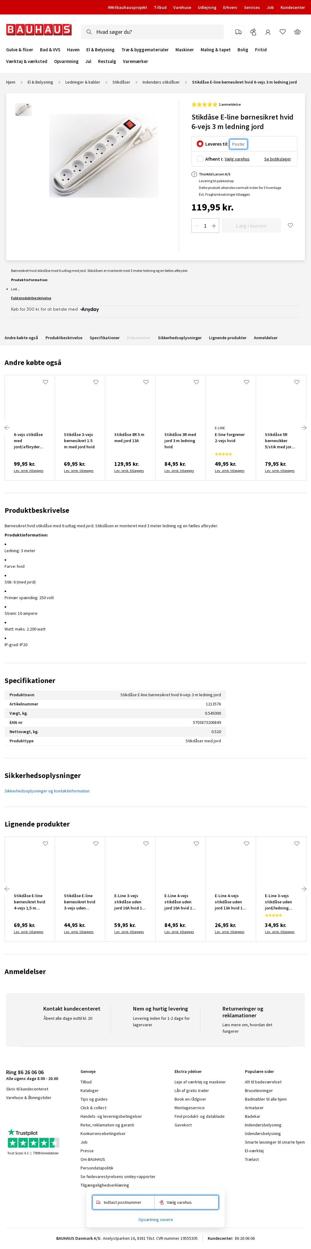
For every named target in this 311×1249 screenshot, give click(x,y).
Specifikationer (105, 337)
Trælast (252, 1159)
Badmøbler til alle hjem (266, 1099)
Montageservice (190, 1107)
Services (252, 7)
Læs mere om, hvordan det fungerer (247, 1028)
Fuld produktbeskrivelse (31, 298)
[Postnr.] (238, 144)
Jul (88, 61)
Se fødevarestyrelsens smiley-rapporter (118, 1176)
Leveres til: (216, 144)
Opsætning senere (155, 1219)
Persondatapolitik (97, 1168)
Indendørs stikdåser (161, 82)
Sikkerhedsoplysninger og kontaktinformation (47, 791)
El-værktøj (254, 1150)
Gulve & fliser (19, 50)
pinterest (52, 1114)
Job (270, 7)
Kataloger (90, 1090)
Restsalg (107, 61)
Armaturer (254, 1107)
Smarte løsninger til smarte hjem (275, 1142)
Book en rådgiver (190, 1099)
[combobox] (152, 32)
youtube (37, 1114)
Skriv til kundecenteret (27, 1089)
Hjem (10, 82)
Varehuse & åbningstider (28, 1097)
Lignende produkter (227, 337)
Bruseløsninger (259, 1090)
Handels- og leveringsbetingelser (111, 1116)
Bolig (243, 50)
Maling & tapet (216, 50)
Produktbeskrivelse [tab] (37, 510)
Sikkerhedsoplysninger (180, 337)
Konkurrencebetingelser (103, 1133)
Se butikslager (277, 159)
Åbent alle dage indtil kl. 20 (67, 1018)
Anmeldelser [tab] (25, 971)
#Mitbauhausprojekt (127, 7)
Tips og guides (94, 1099)
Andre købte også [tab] (33, 362)
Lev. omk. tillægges (28, 470)
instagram (22, 1114)
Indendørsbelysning (263, 1125)
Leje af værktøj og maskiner (200, 1082)
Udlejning (207, 7)
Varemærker (135, 61)
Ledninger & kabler (82, 82)
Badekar (252, 1116)
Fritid (261, 50)
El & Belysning (100, 50)
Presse (87, 1150)
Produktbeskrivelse (63, 337)
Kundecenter (293, 7)
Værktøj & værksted (26, 61)
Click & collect (93, 1107)
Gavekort (183, 1125)
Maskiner (184, 50)
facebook (8, 1114)
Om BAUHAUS (93, 1159)
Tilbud (160, 7)
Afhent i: (214, 159)
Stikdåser (121, 82)
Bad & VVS (50, 50)
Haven (73, 50)
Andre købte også (21, 337)
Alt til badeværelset (263, 1082)
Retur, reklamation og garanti (107, 1125)
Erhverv (230, 7)
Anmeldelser (266, 337)
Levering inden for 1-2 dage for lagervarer (161, 1021)
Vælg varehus (237, 159)
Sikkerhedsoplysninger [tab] (43, 775)
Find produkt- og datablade (200, 1116)
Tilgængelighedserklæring (105, 1185)
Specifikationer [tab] (30, 680)
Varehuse (182, 7)
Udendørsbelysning (263, 1133)
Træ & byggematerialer (145, 50)
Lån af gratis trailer (192, 1090)
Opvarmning (66, 61)
